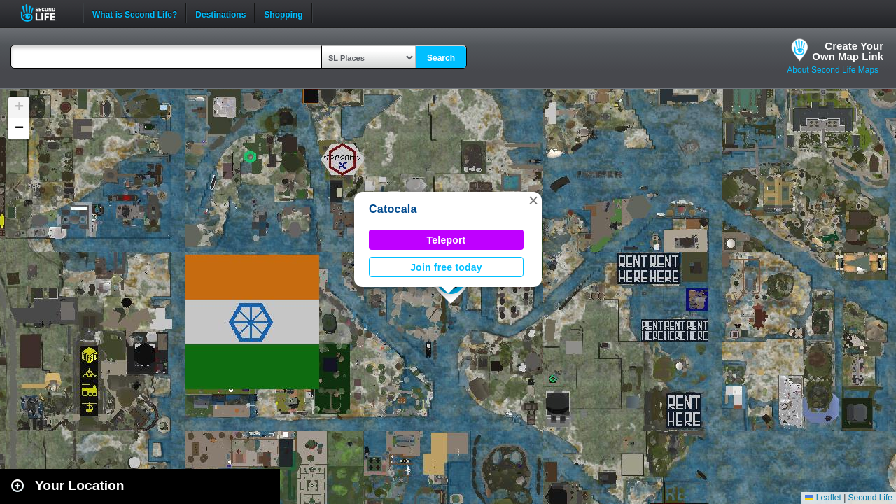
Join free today (446, 267)
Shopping (283, 13)
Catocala (393, 209)
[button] (533, 200)
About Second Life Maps (832, 70)
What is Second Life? (134, 13)
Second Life (46, 13)
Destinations (220, 13)
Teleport (446, 240)
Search (441, 58)
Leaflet (823, 498)
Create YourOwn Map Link (847, 51)
